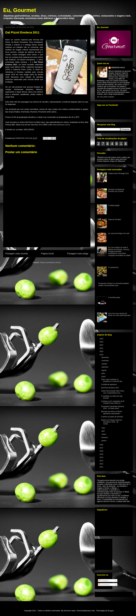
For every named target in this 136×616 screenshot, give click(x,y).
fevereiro (105, 437)
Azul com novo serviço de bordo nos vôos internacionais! (119, 314)
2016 (102, 451)
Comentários (104, 585)
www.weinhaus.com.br (61, 125)
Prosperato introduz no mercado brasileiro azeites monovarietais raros (113, 284)
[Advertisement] (46, 231)
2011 (102, 467)
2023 (102, 342)
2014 (102, 457)
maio (103, 428)
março (104, 434)
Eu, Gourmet (19, 10)
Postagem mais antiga (77, 253)
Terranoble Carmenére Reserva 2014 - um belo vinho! (112, 407)
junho (104, 377)
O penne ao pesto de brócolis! (112, 417)
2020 (102, 351)
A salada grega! (114, 205)
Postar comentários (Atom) (50, 262)
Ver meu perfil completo (105, 97)
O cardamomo (113, 267)
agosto (104, 370)
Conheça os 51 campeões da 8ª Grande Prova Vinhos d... (113, 402)
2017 (102, 448)
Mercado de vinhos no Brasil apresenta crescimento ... (111, 412)
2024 (102, 339)
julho (103, 373)
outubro (105, 364)
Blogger (111, 611)
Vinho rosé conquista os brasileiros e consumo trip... (112, 380)
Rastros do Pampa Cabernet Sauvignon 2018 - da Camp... (111, 422)
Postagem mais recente (16, 253)
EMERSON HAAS (118, 68)
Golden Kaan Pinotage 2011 (118, 173)
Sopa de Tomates (114, 219)
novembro (105, 361)
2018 (102, 445)
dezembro (105, 357)
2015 (102, 454)
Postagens (103, 581)
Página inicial (47, 253)
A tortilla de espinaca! (109, 384)
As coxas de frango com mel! (118, 233)
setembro (105, 367)
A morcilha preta (114, 297)
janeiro (104, 441)
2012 (102, 464)
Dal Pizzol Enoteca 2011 (110, 388)
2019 (102, 355)
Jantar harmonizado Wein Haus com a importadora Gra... (112, 392)
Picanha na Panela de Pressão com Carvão (116, 190)
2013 (102, 461)
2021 (102, 348)
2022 (102, 345)
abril (103, 431)
